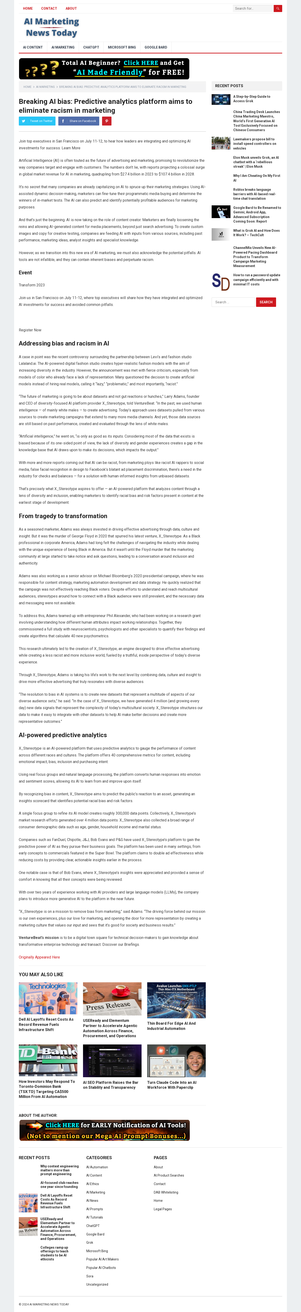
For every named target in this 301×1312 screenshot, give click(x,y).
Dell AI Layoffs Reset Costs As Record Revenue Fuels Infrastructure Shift (46, 1024)
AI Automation (97, 1167)
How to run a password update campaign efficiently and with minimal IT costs (256, 279)
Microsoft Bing (122, 47)
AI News (92, 1200)
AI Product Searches (169, 1175)
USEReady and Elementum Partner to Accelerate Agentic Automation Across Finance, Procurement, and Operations (58, 1229)
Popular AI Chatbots (101, 1268)
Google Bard (156, 47)
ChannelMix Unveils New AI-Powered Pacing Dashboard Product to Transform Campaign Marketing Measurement (255, 257)
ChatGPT (91, 47)
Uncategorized (97, 1284)
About (71, 8)
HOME (28, 8)
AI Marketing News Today (49, 1304)
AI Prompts (94, 1209)
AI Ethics (92, 1184)
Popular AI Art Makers (102, 1259)
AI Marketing (63, 47)
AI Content (33, 47)
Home (28, 87)
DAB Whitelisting (166, 1192)
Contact (49, 8)
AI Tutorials (94, 1217)
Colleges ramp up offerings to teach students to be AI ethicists (54, 1253)
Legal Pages (163, 1209)
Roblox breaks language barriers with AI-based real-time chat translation (254, 194)
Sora (89, 1276)
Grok (89, 1242)
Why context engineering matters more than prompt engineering (59, 1170)
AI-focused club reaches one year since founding (59, 1185)
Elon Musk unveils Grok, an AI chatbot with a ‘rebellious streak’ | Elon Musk (256, 162)
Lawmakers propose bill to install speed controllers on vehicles (254, 143)
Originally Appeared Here (39, 957)
